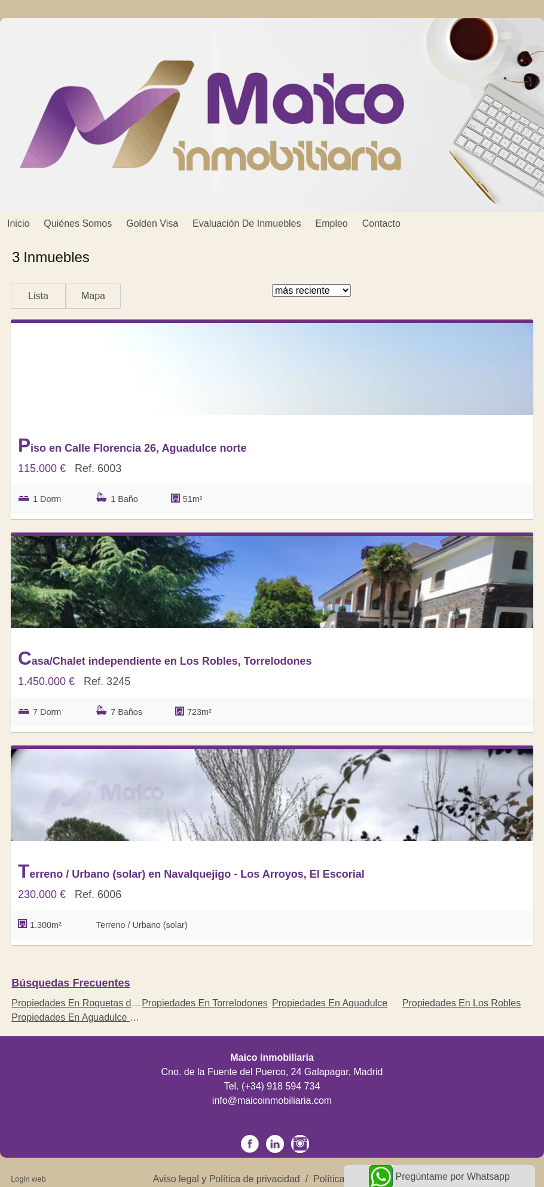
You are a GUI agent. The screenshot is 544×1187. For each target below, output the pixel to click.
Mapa (93, 296)
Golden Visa (152, 223)
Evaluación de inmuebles (246, 223)
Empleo (332, 223)
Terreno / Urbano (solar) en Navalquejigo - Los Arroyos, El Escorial (191, 871)
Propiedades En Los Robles (461, 1003)
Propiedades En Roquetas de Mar (83, 1003)
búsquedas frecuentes (70, 983)
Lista (38, 296)
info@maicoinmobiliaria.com (272, 1100)
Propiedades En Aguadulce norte (81, 1017)
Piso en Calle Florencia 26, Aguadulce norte (132, 445)
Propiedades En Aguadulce (329, 1003)
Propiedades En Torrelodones (205, 1003)
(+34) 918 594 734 (281, 1086)
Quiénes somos (78, 223)
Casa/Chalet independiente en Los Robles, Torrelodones (165, 658)
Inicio (18, 223)
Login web (28, 1178)
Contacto (381, 223)
